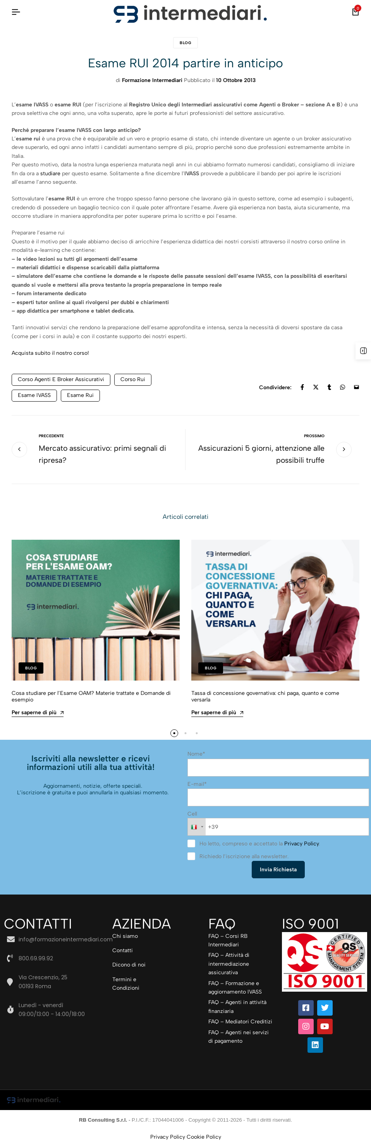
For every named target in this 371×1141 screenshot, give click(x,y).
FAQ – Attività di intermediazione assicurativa (228, 963)
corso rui (132, 379)
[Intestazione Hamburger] (16, 12)
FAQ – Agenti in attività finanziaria (237, 1006)
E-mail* (197, 784)
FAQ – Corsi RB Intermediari (227, 939)
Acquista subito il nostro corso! (50, 353)
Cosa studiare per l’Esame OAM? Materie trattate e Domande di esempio (91, 697)
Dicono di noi (129, 964)
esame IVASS (34, 395)
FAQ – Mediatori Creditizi (240, 1021)
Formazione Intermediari (152, 80)
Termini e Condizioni (125, 983)
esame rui (80, 395)
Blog (185, 42)
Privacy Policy (301, 843)
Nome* (196, 754)
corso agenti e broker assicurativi (61, 379)
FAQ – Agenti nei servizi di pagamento (238, 1035)
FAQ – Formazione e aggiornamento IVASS (235, 986)
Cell (192, 814)
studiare (51, 173)
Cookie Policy (204, 1136)
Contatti (122, 950)
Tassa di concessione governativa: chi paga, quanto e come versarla (265, 697)
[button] (174, 734)
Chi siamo (125, 935)
